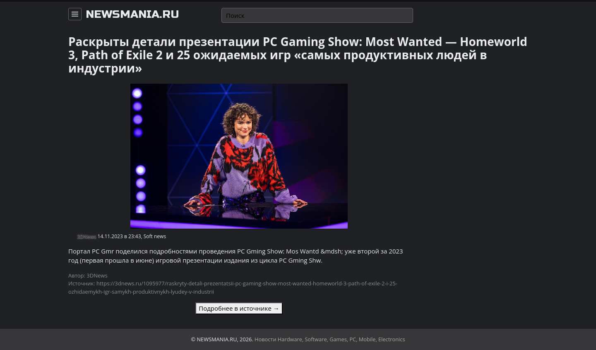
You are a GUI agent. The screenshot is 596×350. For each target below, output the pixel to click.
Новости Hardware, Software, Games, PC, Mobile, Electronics (330, 339)
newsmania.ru (132, 14)
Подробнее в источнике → (239, 308)
